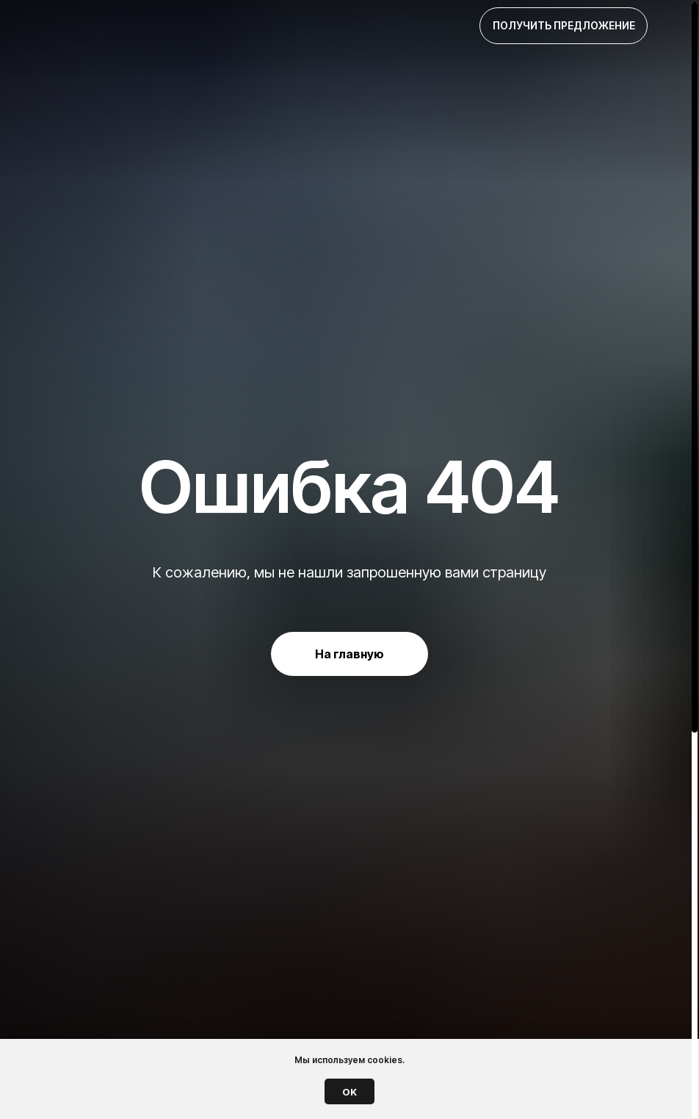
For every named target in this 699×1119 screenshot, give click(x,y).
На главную (349, 654)
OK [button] (349, 1092)
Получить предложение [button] (564, 25)
